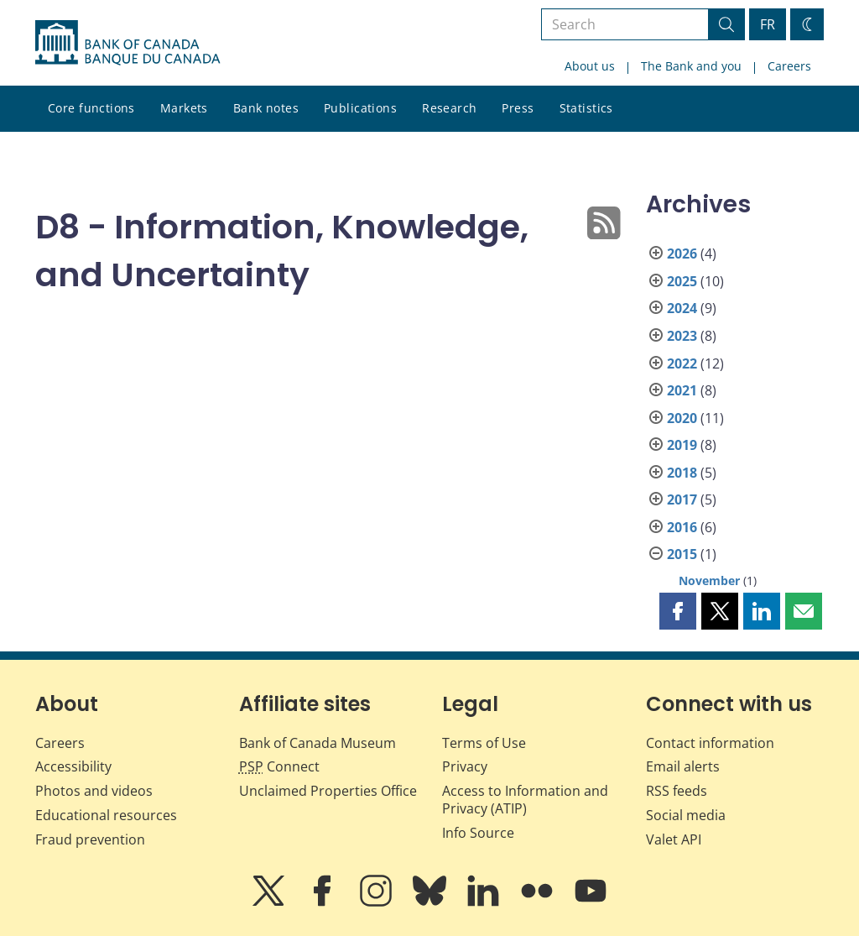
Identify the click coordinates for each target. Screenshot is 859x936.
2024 (682, 308)
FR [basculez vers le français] (767, 24)
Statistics (586, 108)
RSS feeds (676, 791)
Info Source (478, 833)
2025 (682, 281)
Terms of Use (484, 743)
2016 (682, 527)
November (709, 580)
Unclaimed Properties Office (328, 791)
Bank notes (266, 108)
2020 (682, 418)
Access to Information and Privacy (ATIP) (525, 800)
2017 (682, 499)
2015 (682, 554)
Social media (686, 815)
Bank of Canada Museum (317, 743)
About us (590, 66)
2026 (682, 253)
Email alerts (683, 766)
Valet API (673, 839)
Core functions (91, 108)
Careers (789, 66)
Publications (360, 108)
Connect (279, 766)
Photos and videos (94, 791)
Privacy (464, 766)
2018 (682, 472)
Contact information (710, 743)
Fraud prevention (90, 839)
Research (449, 108)
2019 (682, 445)
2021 (682, 390)
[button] (677, 611)
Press (518, 108)
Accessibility (73, 766)
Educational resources (106, 815)
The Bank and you (691, 66)
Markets (184, 108)
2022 (682, 363)
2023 (682, 336)
